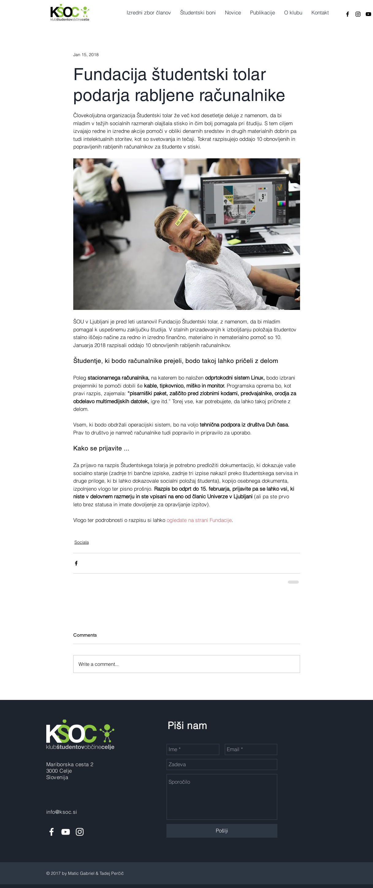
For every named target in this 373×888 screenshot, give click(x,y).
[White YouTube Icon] (65, 832)
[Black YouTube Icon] (368, 14)
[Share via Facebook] (76, 563)
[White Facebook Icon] (51, 832)
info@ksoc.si (61, 812)
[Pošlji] (221, 831)
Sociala (81, 542)
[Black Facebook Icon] (347, 14)
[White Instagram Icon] (79, 832)
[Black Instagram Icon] (358, 14)
